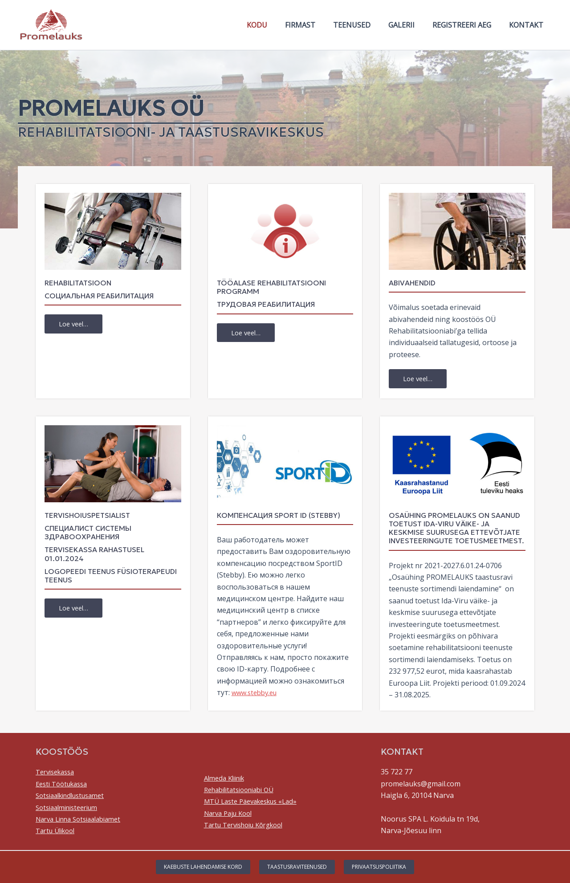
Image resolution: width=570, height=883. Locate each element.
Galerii (410, 25)
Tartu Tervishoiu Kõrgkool (249, 825)
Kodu (276, 25)
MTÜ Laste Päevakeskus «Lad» (255, 802)
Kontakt (528, 25)
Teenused (364, 25)
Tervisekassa (58, 772)
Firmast (316, 25)
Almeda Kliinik (227, 778)
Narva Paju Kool (231, 813)
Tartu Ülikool (58, 831)
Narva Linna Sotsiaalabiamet (84, 819)
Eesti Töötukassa (65, 784)
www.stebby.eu (256, 693)
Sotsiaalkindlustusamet (75, 796)
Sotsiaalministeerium (71, 808)
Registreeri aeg (467, 25)
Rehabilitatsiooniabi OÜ (243, 790)
